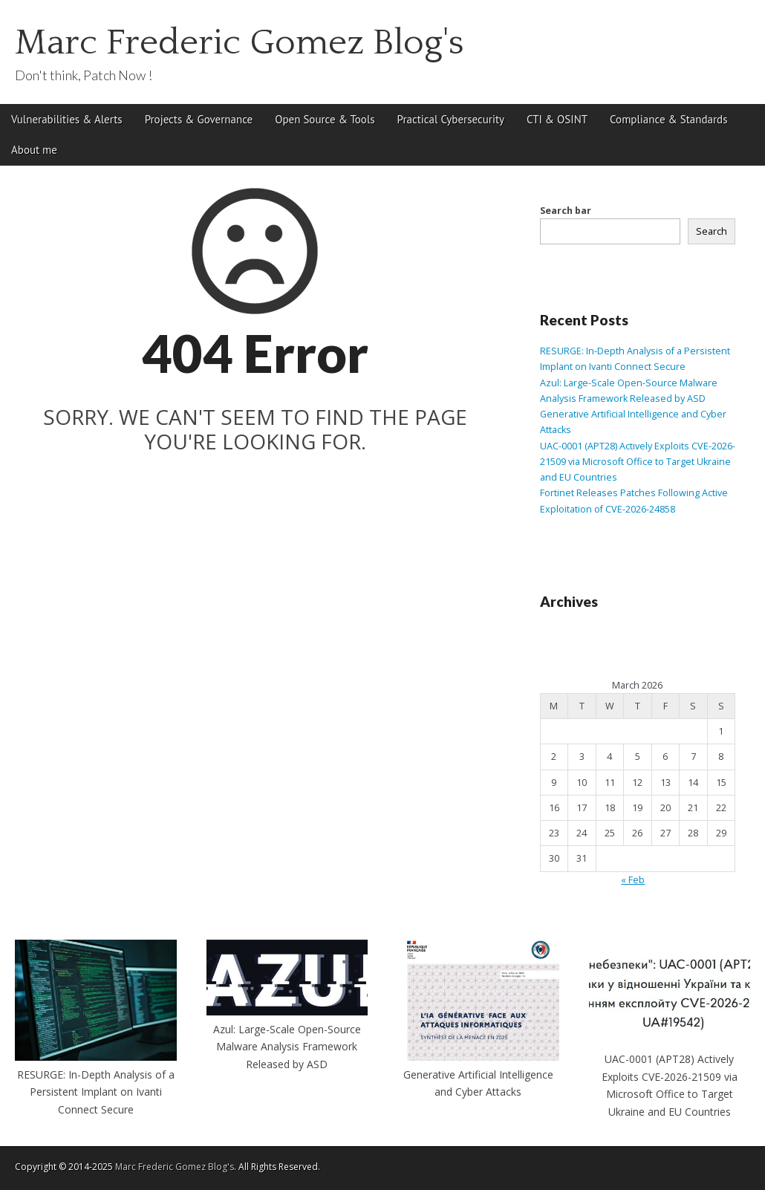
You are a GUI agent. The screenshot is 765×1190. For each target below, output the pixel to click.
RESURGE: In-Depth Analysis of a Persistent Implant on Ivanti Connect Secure (96, 1091)
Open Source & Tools (324, 119)
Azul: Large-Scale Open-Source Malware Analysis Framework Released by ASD (287, 1046)
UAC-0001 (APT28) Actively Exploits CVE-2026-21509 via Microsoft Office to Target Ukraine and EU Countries (637, 462)
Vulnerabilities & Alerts (67, 119)
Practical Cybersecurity (450, 119)
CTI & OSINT (557, 119)
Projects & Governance (199, 119)
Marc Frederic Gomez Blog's (239, 42)
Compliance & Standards (668, 119)
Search (711, 231)
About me (34, 150)
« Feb (633, 880)
